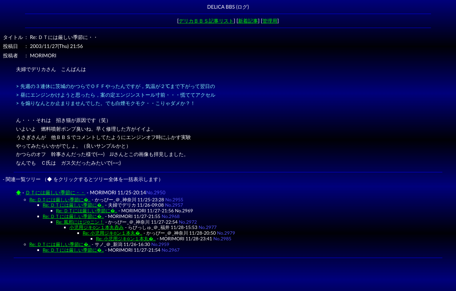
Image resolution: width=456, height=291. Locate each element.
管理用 (269, 21)
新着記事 (248, 21)
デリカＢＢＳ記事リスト (206, 21)
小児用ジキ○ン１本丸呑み (96, 227)
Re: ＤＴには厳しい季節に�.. (59, 199)
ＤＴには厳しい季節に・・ (55, 192)
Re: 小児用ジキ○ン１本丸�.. (112, 233)
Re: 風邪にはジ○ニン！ (80, 222)
